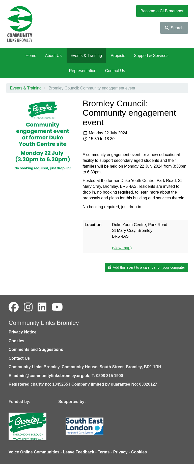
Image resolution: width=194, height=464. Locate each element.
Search (173, 28)
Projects (118, 55)
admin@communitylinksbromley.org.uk (51, 376)
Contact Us (115, 71)
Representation (82, 71)
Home (30, 55)
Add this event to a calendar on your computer (146, 267)
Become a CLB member (162, 11)
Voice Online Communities (34, 452)
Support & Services (151, 55)
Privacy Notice (22, 332)
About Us (53, 55)
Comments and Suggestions (36, 349)
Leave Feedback (78, 452)
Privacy (120, 452)
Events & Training (86, 55)
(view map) (122, 248)
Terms (104, 452)
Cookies (16, 341)
